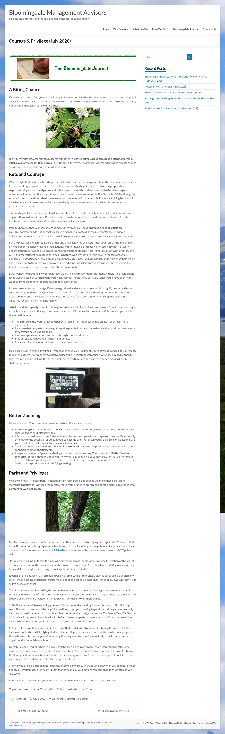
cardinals (72, 689)
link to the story (62, 550)
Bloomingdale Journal (185, 29)
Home (105, 29)
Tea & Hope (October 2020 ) (114, 710)
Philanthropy (83, 698)
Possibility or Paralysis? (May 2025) (165, 86)
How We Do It (160, 29)
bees (25, 689)
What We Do (140, 29)
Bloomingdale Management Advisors (58, 12)
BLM (60, 689)
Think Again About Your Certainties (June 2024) (173, 92)
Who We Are (120, 29)
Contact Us (209, 29)
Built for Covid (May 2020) (30, 710)
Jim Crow (86, 689)
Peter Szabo (20, 698)
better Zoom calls (42, 689)
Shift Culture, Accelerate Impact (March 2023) (171, 108)
